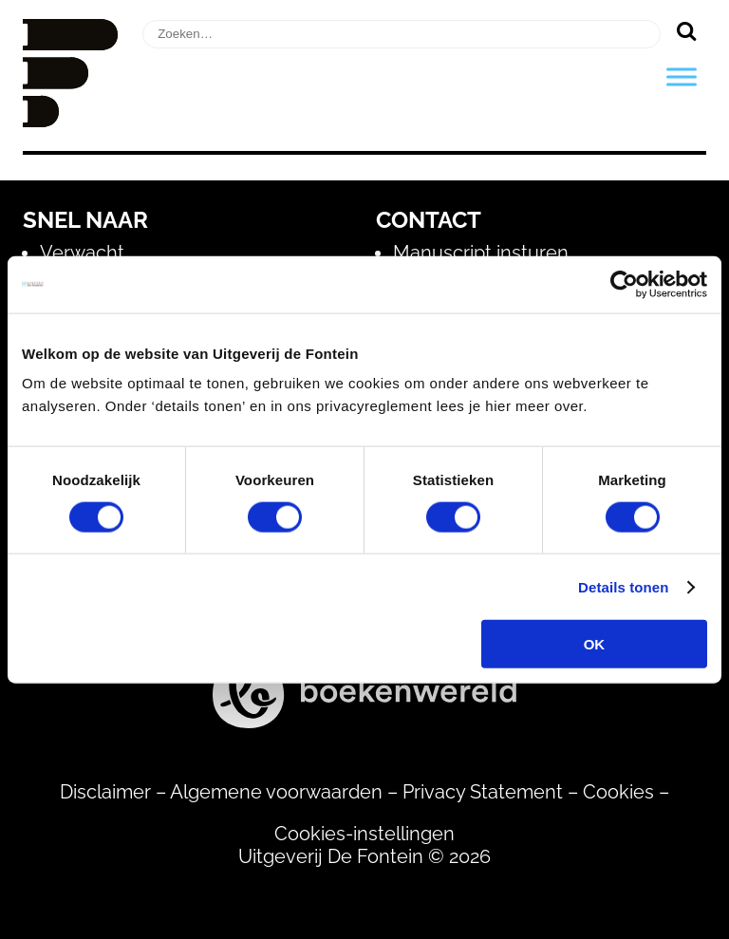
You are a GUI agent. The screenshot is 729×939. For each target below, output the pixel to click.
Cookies (618, 791)
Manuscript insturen (481, 252)
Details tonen (623, 586)
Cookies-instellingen (364, 833)
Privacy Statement (482, 791)
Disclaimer (105, 791)
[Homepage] (70, 120)
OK (595, 644)
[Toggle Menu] (681, 76)
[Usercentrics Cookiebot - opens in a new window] (624, 284)
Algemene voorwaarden (276, 791)
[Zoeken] (685, 30)
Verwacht (82, 252)
